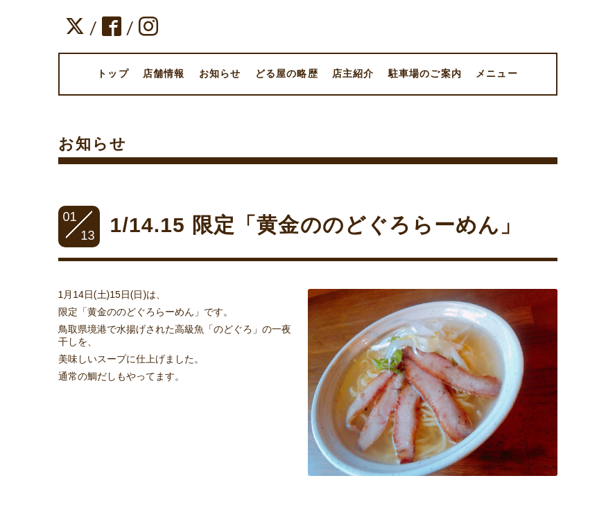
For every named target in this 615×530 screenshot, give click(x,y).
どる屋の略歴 (286, 73)
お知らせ (220, 73)
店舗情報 (164, 73)
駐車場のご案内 (425, 73)
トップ (113, 73)
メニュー (497, 73)
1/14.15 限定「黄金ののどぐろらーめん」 (316, 224)
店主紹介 (353, 73)
